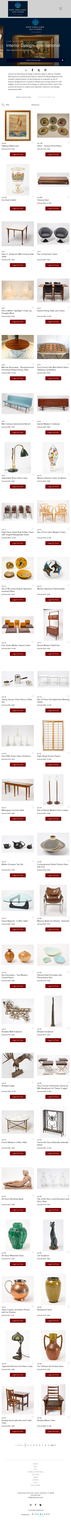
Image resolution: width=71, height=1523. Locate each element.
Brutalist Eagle (8, 1086)
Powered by (36, 1514)
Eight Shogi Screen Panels (48, 756)
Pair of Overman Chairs (47, 254)
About (35, 1464)
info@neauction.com (35, 1497)
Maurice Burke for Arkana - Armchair (53, 921)
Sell (35, 1466)
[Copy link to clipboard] (26, 70)
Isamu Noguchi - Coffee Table (15, 921)
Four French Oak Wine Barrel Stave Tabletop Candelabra (52, 368)
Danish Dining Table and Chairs (51, 311)
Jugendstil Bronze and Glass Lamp (17, 1366)
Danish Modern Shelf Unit (48, 645)
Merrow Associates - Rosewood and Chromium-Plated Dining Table (18, 368)
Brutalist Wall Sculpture (12, 1031)
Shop (36, 1483)
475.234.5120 (35, 1495)
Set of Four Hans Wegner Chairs (51, 532)
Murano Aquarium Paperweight (51, 589)
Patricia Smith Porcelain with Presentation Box (49, 976)
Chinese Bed (43, 200)
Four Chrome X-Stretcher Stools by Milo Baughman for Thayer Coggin (52, 1087)
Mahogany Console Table (13, 810)
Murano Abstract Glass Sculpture (51, 478)
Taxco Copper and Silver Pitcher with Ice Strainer (16, 1311)
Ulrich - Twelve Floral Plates (49, 146)
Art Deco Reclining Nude (12, 1199)
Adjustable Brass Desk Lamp (14, 478)
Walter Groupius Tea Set (12, 864)
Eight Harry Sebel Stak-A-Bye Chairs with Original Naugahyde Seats (18, 533)
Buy (35, 1469)
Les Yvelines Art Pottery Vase (50, 1366)
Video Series (35, 1485)
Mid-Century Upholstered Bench (16, 424)
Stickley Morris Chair (46, 1420)
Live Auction (15, 41)
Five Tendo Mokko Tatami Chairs (16, 645)
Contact (35, 1480)
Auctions (35, 1475)
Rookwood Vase (44, 1310)
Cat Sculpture (43, 1255)
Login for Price (17, 154)
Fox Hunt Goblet (9, 200)
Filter (7, 105)
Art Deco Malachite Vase (13, 1255)
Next (53, 1445)
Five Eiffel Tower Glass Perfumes (16, 756)
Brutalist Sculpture (45, 1031)
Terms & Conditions (35, 1472)
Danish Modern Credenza (48, 424)
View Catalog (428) (33, 60)
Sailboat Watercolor (10, 146)
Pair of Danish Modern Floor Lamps (52, 810)
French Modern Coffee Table (14, 1142)
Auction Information (46, 97)
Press (35, 1477)
